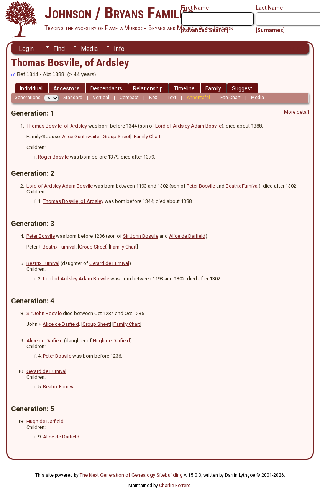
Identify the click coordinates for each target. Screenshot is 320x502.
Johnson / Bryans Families (119, 12)
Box (153, 97)
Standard (72, 97)
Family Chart (147, 136)
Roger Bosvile (53, 157)
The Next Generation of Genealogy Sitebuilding (131, 475)
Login (26, 48)
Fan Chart (230, 97)
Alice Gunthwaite (80, 136)
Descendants (106, 88)
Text (171, 97)
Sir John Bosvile (140, 236)
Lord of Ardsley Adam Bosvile (188, 126)
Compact (129, 97)
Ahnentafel (198, 97)
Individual (31, 88)
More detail (296, 112)
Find (59, 48)
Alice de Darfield (187, 236)
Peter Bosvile (201, 186)
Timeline (184, 88)
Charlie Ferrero (175, 485)
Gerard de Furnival (109, 263)
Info (119, 48)
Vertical (101, 97)
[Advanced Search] (204, 30)
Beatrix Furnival (242, 186)
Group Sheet (116, 136)
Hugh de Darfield (111, 340)
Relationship (148, 88)
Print (295, 48)
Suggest (242, 88)
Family (213, 88)
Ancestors (66, 88)
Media (89, 48)
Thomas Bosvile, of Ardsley (56, 126)
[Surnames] (270, 30)
